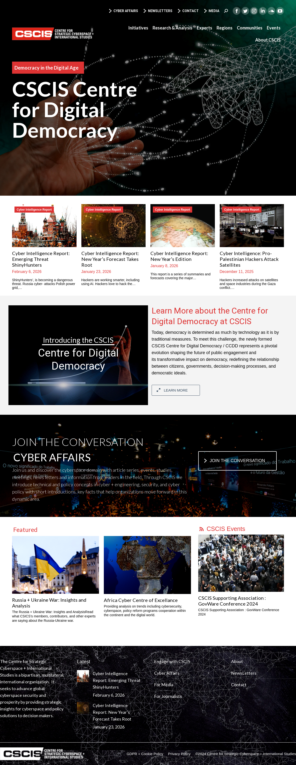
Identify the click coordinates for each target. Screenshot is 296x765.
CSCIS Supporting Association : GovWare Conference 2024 (232, 601)
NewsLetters (243, 673)
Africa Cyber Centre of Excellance (141, 600)
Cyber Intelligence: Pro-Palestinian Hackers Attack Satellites (249, 259)
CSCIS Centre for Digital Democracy (74, 109)
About (237, 661)
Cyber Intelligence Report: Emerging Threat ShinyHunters (41, 259)
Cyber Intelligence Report (34, 209)
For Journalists (168, 696)
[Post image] (83, 676)
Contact (188, 11)
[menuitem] (138, 27)
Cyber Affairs (123, 11)
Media (211, 11)
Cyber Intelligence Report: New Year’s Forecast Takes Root (110, 259)
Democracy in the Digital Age (46, 68)
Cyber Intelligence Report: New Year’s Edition (179, 256)
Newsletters (157, 11)
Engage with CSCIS (172, 661)
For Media (163, 684)
